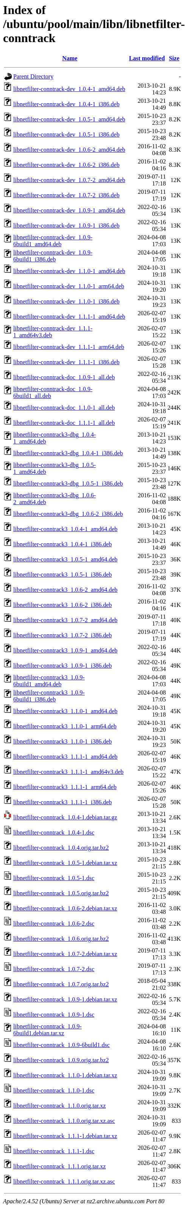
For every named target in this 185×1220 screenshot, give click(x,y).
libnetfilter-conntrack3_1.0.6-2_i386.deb (62, 605)
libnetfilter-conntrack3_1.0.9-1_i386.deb (62, 665)
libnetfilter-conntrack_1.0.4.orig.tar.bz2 (61, 847)
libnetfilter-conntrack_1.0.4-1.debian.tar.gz (65, 817)
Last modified (147, 58)
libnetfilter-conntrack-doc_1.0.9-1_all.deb (64, 377)
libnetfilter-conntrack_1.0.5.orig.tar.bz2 (61, 893)
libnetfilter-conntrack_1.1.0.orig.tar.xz (59, 1105)
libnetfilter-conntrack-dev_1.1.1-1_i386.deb (66, 362)
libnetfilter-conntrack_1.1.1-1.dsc (53, 1151)
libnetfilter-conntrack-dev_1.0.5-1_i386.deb (66, 134)
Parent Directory (33, 76)
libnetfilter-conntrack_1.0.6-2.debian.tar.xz (65, 908)
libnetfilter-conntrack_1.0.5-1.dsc (53, 878)
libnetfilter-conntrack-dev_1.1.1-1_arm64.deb (68, 347)
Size (174, 58)
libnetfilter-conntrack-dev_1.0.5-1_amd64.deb (69, 119)
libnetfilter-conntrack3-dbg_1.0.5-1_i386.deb (68, 483)
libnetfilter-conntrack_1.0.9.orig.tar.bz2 (61, 1060)
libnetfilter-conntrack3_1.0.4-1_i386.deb (62, 544)
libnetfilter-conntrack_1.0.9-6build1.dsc (61, 1045)
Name (70, 58)
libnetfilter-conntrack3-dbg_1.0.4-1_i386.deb (68, 453)
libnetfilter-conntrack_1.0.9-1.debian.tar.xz (65, 999)
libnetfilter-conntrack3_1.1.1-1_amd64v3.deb (68, 772)
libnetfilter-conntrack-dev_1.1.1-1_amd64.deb (69, 316)
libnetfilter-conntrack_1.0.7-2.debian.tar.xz (65, 954)
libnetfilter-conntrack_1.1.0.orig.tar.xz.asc (64, 1121)
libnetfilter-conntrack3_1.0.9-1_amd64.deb (65, 650)
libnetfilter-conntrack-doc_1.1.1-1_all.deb (64, 423)
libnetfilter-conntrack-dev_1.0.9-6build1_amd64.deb (52, 240)
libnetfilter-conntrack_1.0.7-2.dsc (53, 969)
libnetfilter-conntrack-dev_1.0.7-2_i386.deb (66, 195)
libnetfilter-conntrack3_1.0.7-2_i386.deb (62, 635)
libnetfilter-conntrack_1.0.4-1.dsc (53, 832)
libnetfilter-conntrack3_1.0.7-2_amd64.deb (65, 620)
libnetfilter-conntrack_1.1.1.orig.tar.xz (59, 1166)
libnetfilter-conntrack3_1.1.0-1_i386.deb (62, 741)
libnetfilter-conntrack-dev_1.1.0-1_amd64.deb (69, 271)
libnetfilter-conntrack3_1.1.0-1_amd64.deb (65, 711)
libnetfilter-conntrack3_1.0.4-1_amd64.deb (65, 529)
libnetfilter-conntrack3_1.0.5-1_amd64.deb (65, 559)
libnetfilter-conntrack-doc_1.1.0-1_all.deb (64, 407)
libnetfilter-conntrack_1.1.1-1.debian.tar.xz (65, 1136)
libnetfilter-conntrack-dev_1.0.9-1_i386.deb (66, 225)
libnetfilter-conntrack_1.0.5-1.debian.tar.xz (65, 863)
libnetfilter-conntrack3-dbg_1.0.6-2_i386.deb (68, 514)
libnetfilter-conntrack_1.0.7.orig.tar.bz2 (61, 984)
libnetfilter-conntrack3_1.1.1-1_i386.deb (62, 802)
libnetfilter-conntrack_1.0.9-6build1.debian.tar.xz (47, 1029)
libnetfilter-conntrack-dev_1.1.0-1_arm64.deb (68, 286)
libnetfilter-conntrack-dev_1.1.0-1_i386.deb (66, 301)
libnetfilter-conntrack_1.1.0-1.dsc (53, 1090)
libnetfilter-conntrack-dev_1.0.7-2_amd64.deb (69, 180)
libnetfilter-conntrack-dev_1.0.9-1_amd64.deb (69, 210)
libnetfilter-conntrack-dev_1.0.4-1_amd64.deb (69, 89)
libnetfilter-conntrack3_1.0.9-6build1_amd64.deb (49, 680)
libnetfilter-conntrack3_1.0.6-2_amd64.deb (65, 589)
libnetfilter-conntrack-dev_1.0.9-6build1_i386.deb (52, 256)
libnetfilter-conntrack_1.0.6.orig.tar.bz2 (61, 938)
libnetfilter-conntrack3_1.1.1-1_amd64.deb (65, 756)
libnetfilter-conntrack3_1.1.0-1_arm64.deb (65, 726)
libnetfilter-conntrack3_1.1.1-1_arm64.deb (65, 787)
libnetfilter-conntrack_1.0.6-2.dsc (53, 923)
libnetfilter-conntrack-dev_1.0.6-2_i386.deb (66, 165)
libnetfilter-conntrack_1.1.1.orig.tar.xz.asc (64, 1181)
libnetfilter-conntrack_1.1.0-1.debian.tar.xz (65, 1075)
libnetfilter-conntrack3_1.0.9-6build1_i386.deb (49, 696)
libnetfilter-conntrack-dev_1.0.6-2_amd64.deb (69, 149)
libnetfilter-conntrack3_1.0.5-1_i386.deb (62, 574)
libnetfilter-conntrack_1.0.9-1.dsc (53, 1014)
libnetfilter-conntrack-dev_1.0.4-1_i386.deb (66, 104)
